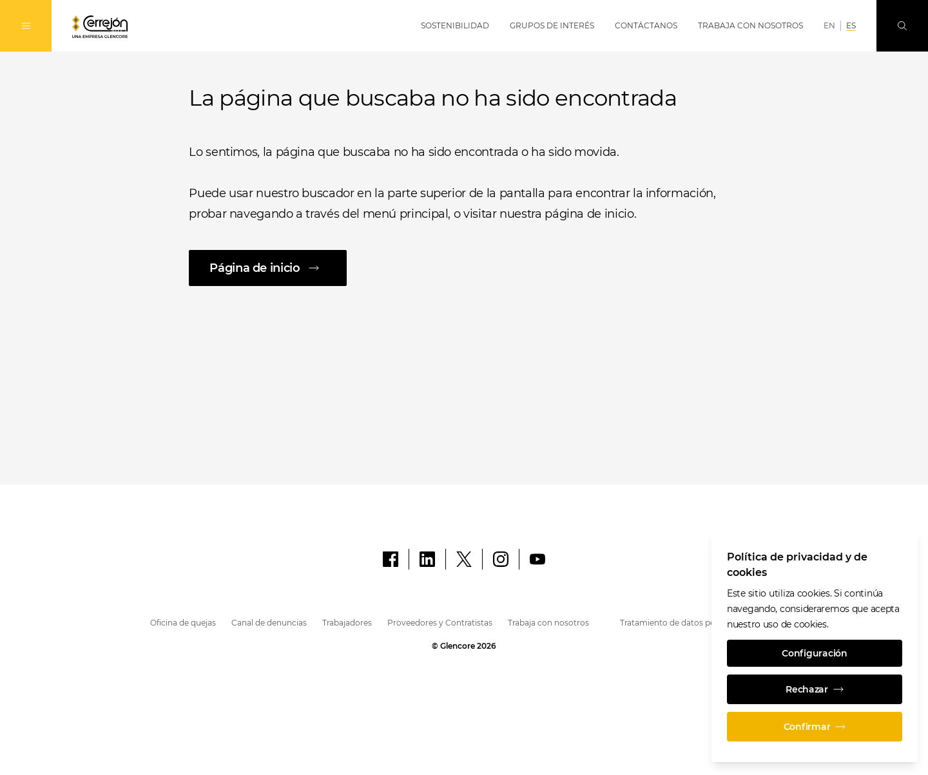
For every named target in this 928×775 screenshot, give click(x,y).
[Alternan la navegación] (26, 26)
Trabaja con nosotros (548, 622)
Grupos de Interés (552, 25)
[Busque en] (902, 26)
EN (829, 25)
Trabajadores (347, 622)
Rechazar (815, 689)
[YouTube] (537, 559)
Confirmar (815, 726)
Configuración (814, 653)
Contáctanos (646, 25)
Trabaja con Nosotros (750, 25)
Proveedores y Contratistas (439, 622)
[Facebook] (390, 559)
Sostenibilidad (455, 25)
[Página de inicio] (464, 268)
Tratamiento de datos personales (683, 622)
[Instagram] (500, 559)
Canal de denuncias (269, 622)
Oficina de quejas (183, 622)
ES (851, 25)
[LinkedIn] (427, 559)
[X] (464, 559)
